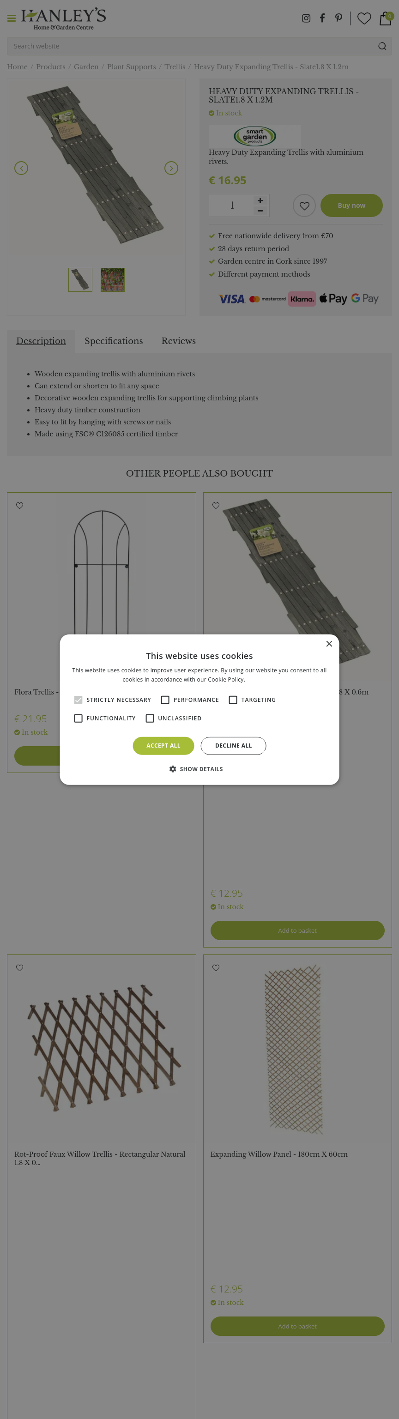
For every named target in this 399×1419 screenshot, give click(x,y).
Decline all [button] (233, 745)
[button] (199, 768)
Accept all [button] (163, 745)
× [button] (328, 643)
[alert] (199, 709)
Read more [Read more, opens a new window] (262, 679)
